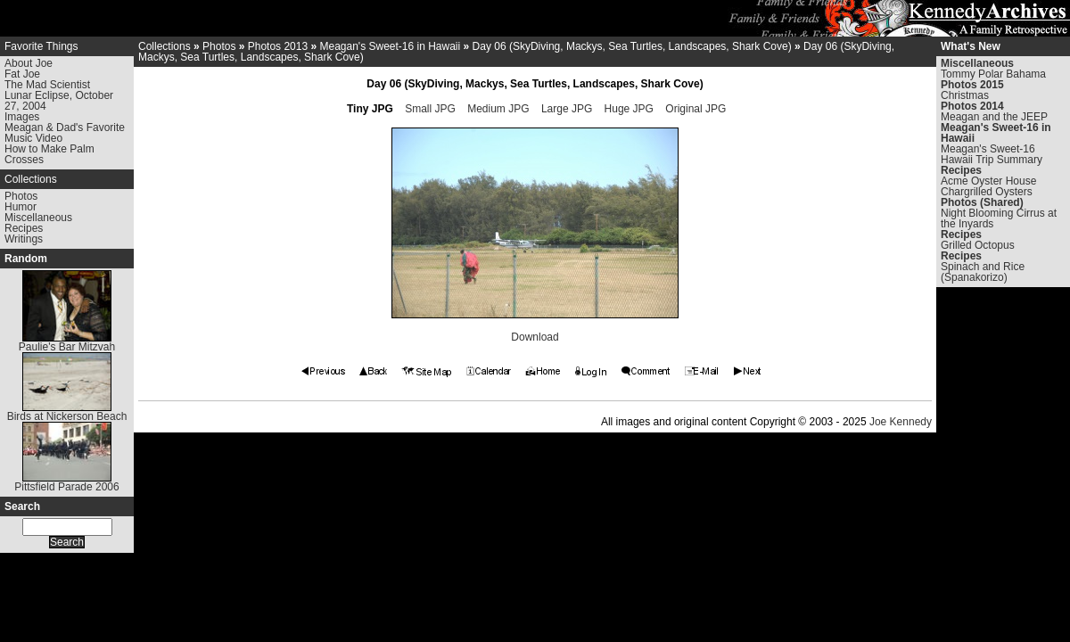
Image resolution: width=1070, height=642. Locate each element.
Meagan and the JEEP (994, 116)
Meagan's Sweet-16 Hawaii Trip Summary (991, 154)
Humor (20, 207)
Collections (30, 179)
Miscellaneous (38, 217)
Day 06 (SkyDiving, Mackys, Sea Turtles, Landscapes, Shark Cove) (632, 46)
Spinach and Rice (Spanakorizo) (983, 272)
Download (534, 337)
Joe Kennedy (900, 422)
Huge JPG (629, 109)
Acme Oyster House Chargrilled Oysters (988, 186)
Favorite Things (41, 46)
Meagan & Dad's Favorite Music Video (64, 133)
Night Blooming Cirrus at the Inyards (999, 218)
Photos (20, 196)
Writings (23, 239)
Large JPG (566, 109)
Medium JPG (498, 109)
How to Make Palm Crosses (49, 154)
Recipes (23, 228)
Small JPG (430, 109)
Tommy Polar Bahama (993, 74)
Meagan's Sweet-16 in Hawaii (389, 46)
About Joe (28, 63)
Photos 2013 (278, 46)
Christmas (965, 95)
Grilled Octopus (978, 245)
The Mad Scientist (47, 84)
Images (21, 116)
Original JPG (695, 109)
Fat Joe (22, 74)
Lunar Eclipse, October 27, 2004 (58, 100)
